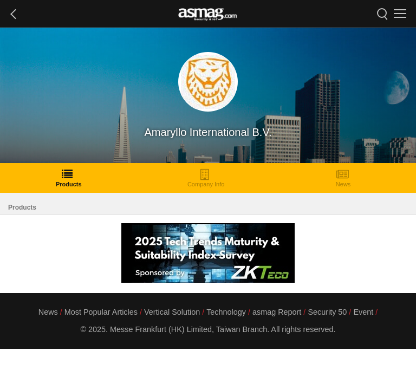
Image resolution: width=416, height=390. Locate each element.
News (343, 177)
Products (69, 177)
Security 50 (327, 312)
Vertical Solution (172, 312)
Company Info (205, 177)
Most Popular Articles (101, 312)
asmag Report (276, 312)
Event (363, 312)
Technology (226, 312)
